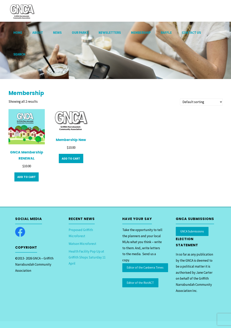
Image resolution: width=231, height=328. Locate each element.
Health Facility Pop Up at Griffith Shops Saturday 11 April (87, 257)
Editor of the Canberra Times (145, 267)
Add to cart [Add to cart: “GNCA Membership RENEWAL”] (26, 177)
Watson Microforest (82, 244)
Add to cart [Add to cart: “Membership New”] (71, 158)
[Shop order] (201, 102)
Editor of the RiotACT (140, 283)
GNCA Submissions (192, 231)
